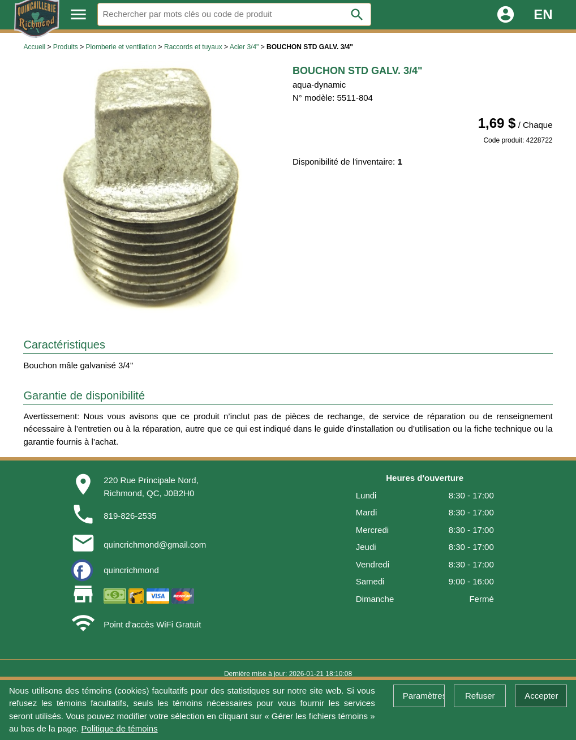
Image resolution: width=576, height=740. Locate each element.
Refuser (480, 695)
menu (78, 14)
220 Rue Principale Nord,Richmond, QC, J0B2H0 (151, 486)
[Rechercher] (234, 14)
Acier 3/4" (244, 47)
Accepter (541, 695)
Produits (65, 47)
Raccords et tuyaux (193, 47)
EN (543, 14)
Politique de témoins (119, 728)
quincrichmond (131, 570)
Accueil (34, 47)
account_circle (505, 14)
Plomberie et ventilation (121, 47)
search (357, 15)
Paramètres (424, 695)
